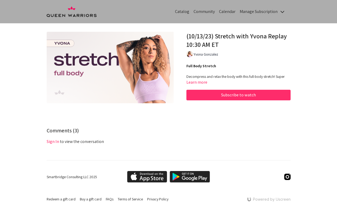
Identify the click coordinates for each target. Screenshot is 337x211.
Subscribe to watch (238, 95)
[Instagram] (287, 177)
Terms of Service (130, 199)
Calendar (227, 11)
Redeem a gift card (61, 199)
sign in (53, 141)
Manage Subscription (262, 11)
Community (204, 11)
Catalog (182, 11)
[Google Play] (189, 177)
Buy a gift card (91, 199)
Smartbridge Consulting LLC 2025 (72, 177)
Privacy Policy (157, 199)
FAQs (109, 199)
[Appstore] (147, 177)
